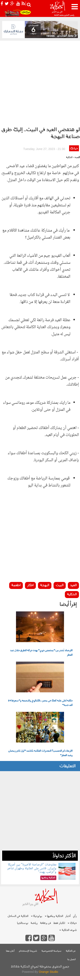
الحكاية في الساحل (17, 916)
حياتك (74, 148)
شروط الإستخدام (28, 951)
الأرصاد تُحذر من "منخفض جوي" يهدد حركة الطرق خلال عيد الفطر (41, 653)
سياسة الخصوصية (51, 951)
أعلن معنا (10, 951)
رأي (75, 916)
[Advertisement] (40, 82)
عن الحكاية (71, 951)
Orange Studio (48, 971)
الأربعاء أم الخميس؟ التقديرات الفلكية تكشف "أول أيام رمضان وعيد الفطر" (40, 753)
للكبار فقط (59, 923)
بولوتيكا (36, 916)
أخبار (68, 916)
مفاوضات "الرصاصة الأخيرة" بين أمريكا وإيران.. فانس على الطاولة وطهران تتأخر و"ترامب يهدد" (31, 868)
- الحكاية (70, 157)
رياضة (34, 923)
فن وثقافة (45, 923)
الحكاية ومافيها (54, 916)
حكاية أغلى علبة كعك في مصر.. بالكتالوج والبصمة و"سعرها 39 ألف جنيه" (40, 703)
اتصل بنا (71, 959)
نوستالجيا (22, 923)
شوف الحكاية (68, 930)
